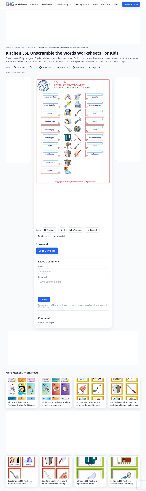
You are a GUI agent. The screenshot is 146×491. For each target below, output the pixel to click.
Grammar (34, 4)
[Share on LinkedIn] (62, 67)
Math (95, 4)
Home (8, 47)
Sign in (117, 4)
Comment (42, 277)
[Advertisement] (73, 27)
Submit (44, 299)
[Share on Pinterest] (78, 67)
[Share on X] (32, 67)
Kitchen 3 (31, 47)
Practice (106, 4)
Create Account (131, 4)
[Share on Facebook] (19, 67)
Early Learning (63, 4)
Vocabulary (47, 4)
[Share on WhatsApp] (46, 67)
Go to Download (47, 250)
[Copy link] (94, 67)
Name (41, 266)
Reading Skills (82, 4)
